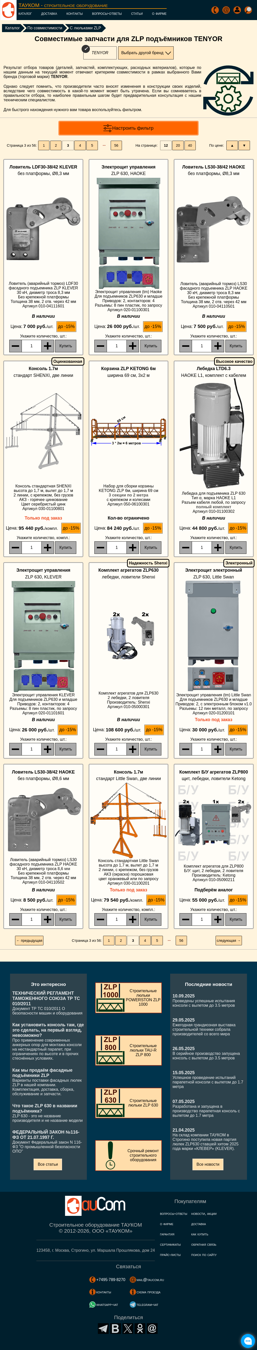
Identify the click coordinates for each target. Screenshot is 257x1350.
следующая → (229, 941)
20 (178, 145)
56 (116, 145)
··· (104, 145)
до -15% (66, 326)
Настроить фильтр (133, 128)
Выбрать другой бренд (142, 53)
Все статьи (48, 1164)
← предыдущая (29, 941)
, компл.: (43, 538)
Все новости (208, 1164)
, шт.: (43, 336)
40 (190, 145)
